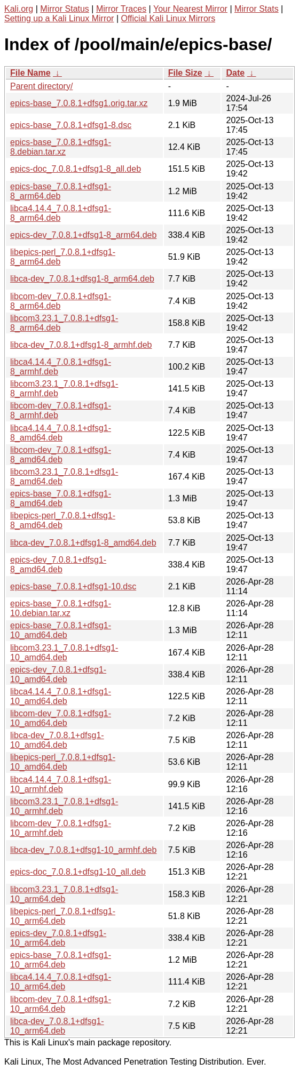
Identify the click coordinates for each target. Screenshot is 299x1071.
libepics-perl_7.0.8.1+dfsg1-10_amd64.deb (62, 762)
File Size (185, 72)
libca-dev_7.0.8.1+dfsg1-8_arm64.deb (82, 278)
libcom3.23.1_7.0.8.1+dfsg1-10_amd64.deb (64, 652)
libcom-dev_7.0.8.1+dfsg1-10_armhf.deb (60, 828)
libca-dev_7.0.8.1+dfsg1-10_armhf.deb (83, 849)
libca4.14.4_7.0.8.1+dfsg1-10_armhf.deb (60, 784)
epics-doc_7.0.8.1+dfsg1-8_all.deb (75, 168)
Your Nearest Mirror (190, 8)
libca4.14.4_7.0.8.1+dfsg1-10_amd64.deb (60, 696)
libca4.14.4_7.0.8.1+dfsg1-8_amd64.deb (60, 432)
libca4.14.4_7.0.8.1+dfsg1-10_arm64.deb (60, 981)
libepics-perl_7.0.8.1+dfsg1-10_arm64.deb (62, 916)
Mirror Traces (121, 8)
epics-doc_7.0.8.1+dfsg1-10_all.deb (78, 871)
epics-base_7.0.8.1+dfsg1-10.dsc (73, 586)
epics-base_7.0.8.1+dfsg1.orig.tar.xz (79, 103)
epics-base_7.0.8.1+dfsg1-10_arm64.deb (60, 959)
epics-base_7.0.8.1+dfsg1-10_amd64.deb (60, 630)
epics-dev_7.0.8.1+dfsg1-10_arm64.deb (58, 938)
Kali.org (18, 8)
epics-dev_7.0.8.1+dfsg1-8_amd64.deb (58, 564)
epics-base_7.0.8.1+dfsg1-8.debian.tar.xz (60, 147)
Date (235, 72)
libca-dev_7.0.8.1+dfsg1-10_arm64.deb (57, 1026)
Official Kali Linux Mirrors (168, 18)
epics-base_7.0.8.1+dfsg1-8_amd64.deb (60, 498)
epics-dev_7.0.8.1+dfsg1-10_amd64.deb (58, 674)
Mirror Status (64, 8)
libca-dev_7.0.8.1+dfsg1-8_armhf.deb (81, 344)
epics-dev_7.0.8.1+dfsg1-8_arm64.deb (83, 234)
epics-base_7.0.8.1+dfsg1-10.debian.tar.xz (60, 608)
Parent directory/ (41, 86)
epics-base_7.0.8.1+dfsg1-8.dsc (70, 125)
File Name (30, 72)
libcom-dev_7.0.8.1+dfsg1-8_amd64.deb (60, 454)
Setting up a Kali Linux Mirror (59, 18)
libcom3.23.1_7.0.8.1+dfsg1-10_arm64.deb (64, 894)
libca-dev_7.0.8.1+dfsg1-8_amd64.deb (83, 542)
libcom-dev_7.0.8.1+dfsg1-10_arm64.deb (60, 1004)
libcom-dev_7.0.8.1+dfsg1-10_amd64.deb (60, 718)
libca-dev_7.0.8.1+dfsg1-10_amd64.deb (57, 740)
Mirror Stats (256, 8)
